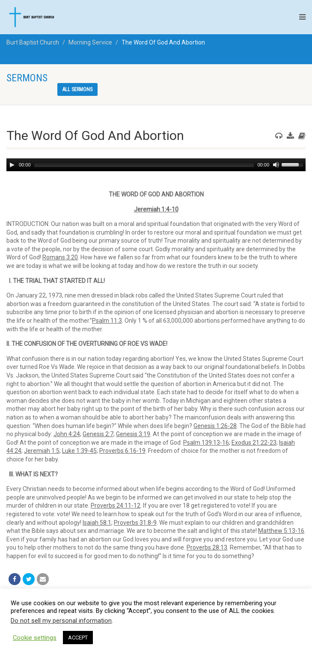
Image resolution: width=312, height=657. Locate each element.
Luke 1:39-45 (79, 450)
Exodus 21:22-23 (254, 442)
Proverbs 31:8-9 (135, 522)
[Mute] (276, 164)
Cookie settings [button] (34, 638)
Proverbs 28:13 (207, 547)
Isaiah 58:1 (97, 522)
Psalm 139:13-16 (206, 442)
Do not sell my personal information (61, 620)
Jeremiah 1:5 (41, 450)
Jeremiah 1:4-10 (156, 209)
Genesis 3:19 (133, 434)
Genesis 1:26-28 (215, 425)
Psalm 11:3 (107, 320)
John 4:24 (66, 434)
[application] (156, 164)
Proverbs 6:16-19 (122, 450)
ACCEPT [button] (78, 637)
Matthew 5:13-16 (281, 530)
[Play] (12, 164)
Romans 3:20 (60, 257)
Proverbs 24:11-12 (115, 505)
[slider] (144, 165)
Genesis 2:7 (98, 434)
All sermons (77, 89)
